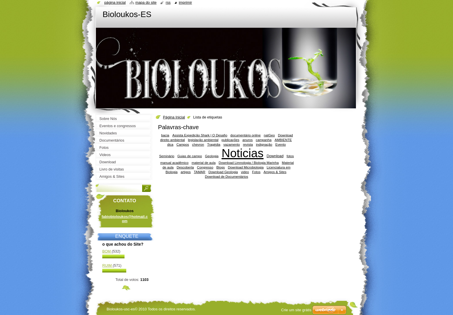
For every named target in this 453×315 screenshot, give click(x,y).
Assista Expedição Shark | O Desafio (199, 135)
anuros (247, 140)
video (245, 172)
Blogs (220, 167)
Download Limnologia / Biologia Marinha (249, 162)
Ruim (107, 265)
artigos (186, 172)
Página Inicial (174, 117)
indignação (264, 144)
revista (248, 144)
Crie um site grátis (296, 310)
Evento (280, 144)
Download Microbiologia (246, 167)
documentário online (245, 135)
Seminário (166, 156)
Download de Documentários (226, 176)
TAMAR (199, 172)
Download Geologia (223, 172)
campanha (263, 140)
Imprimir (185, 2)
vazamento (231, 144)
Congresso (205, 167)
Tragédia (213, 144)
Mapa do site (146, 2)
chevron (198, 144)
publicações (231, 140)
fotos (290, 156)
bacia (165, 135)
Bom (107, 251)
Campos (183, 144)
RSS (168, 2)
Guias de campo (189, 156)
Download (275, 156)
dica (170, 144)
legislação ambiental (203, 140)
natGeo (269, 135)
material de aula (204, 162)
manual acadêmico (174, 162)
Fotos (256, 172)
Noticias (242, 153)
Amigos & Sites (274, 172)
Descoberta (185, 167)
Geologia (212, 156)
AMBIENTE (283, 140)
